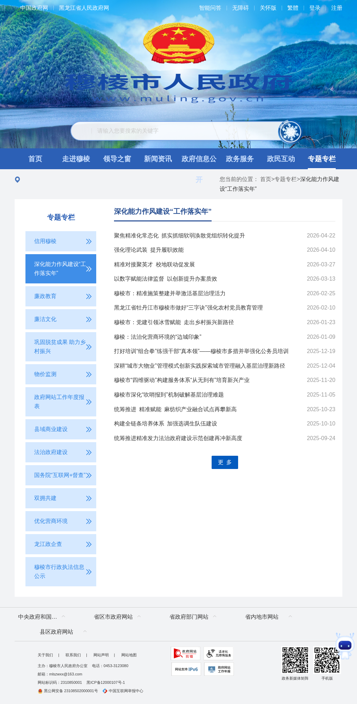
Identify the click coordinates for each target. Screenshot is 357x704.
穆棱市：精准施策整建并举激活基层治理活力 (170, 293)
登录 (314, 8)
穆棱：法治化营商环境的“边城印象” (158, 337)
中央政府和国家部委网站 (43, 617)
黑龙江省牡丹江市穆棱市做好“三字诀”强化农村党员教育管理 (188, 308)
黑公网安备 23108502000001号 (68, 691)
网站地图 (129, 655)
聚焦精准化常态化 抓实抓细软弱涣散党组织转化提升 (179, 235)
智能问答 (210, 8)
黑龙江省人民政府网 (84, 8)
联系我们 (73, 655)
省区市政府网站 (113, 617)
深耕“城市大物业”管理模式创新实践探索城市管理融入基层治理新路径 (199, 366)
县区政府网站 (56, 632)
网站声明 (101, 655)
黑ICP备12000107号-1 (105, 682)
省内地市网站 (262, 617)
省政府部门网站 (188, 617)
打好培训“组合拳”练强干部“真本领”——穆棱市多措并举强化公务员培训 (201, 351)
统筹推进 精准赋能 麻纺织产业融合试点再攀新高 (175, 409)
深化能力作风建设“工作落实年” (163, 211)
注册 (336, 8)
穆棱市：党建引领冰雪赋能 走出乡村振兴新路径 (174, 322)
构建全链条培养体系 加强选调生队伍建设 (165, 424)
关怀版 (268, 8)
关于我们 (45, 655)
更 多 (225, 462)
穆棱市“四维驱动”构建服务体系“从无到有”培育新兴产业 (182, 380)
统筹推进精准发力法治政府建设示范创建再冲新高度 (178, 438)
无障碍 (240, 8)
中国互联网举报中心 (122, 691)
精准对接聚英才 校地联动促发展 (154, 264)
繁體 (292, 8)
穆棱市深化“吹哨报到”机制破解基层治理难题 (169, 395)
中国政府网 (34, 8)
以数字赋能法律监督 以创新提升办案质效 (165, 279)
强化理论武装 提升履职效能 (149, 250)
